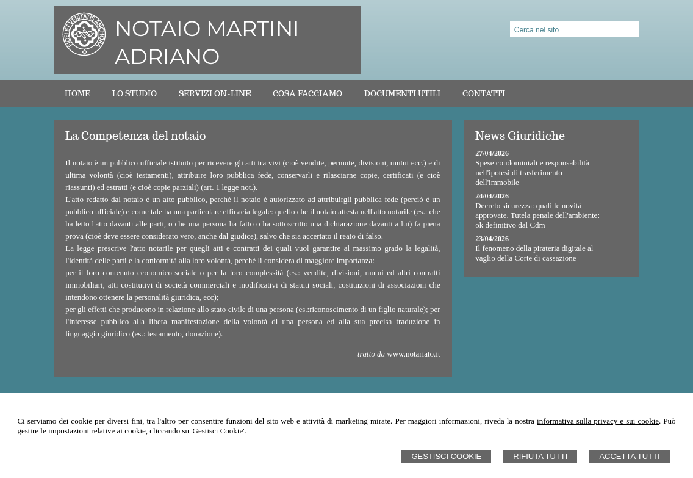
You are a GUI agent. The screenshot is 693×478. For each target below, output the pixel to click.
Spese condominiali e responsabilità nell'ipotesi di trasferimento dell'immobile (532, 172)
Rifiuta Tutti (540, 456)
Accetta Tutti (629, 456)
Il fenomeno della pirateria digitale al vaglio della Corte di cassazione (534, 253)
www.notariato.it (413, 353)
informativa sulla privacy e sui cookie (598, 420)
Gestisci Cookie (446, 456)
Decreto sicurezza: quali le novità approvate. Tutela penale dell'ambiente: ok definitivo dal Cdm (537, 215)
